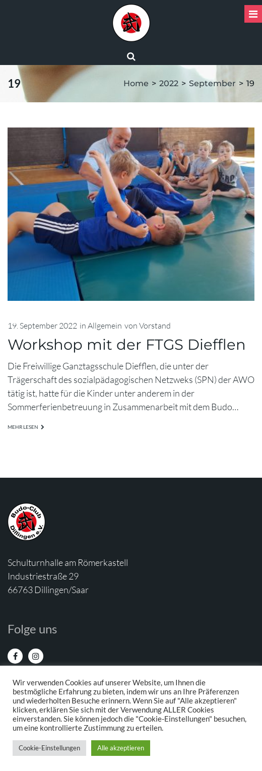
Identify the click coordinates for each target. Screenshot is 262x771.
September (212, 83)
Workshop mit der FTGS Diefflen (127, 344)
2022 (168, 83)
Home (136, 83)
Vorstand (155, 325)
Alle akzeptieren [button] (120, 748)
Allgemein (105, 325)
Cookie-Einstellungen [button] (49, 748)
